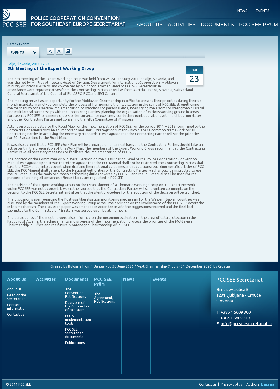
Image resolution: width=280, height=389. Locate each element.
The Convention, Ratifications (75, 292)
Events (159, 279)
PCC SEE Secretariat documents (74, 333)
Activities (46, 279)
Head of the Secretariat (16, 297)
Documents (77, 279)
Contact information (17, 306)
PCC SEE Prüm (103, 281)
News (129, 279)
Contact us (15, 314)
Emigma (267, 384)
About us (16, 279)
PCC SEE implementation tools (77, 319)
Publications (75, 343)
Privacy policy (231, 384)
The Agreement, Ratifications (104, 297)
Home (11, 44)
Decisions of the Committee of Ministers (77, 306)
